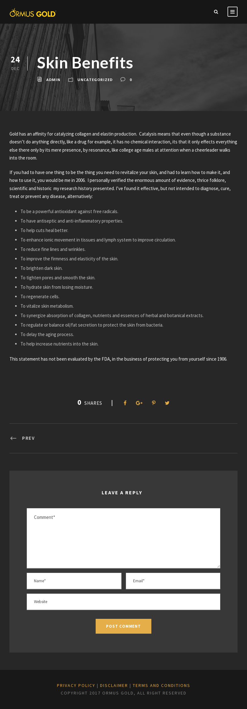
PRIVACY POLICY (76, 685)
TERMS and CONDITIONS (161, 685)
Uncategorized (95, 79)
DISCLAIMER (114, 685)
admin (53, 79)
